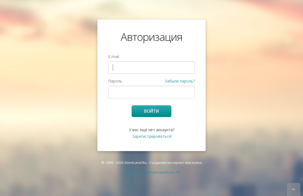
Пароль (115, 81)
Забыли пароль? (180, 81)
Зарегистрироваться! (152, 136)
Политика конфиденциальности (152, 172)
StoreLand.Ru (135, 162)
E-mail (113, 56)
